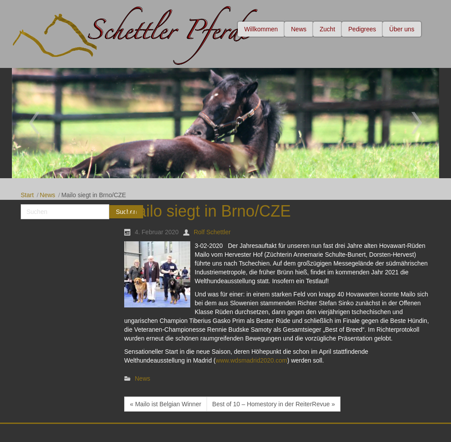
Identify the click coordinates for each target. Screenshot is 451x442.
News (47, 195)
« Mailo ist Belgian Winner (165, 404)
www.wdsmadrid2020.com (252, 360)
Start (27, 195)
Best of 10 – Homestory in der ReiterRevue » (273, 404)
